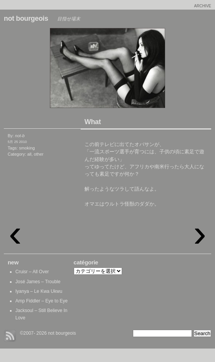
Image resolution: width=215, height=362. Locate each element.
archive (202, 6)
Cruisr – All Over (32, 271)
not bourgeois (26, 18)
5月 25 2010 (17, 142)
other (38, 154)
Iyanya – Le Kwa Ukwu (38, 291)
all (29, 154)
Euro (54, 70)
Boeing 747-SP (161, 70)
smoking (27, 148)
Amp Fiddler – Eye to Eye (41, 301)
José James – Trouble (37, 281)
